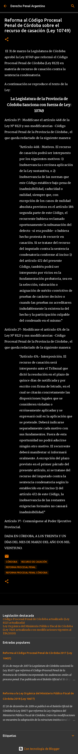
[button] (6, 39)
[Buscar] (73, 5)
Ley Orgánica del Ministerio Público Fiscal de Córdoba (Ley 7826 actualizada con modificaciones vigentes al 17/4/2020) (38, 630)
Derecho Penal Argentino (27, 6)
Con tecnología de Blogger (39, 748)
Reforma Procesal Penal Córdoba (26, 572)
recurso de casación (34, 562)
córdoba (11, 562)
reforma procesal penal (21, 567)
